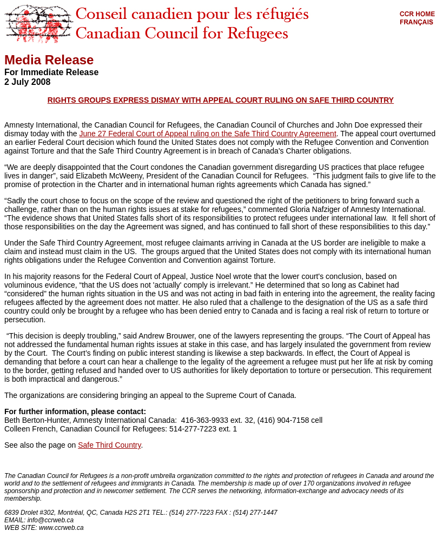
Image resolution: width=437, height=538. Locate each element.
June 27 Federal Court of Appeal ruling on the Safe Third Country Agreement (208, 133)
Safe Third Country (109, 445)
